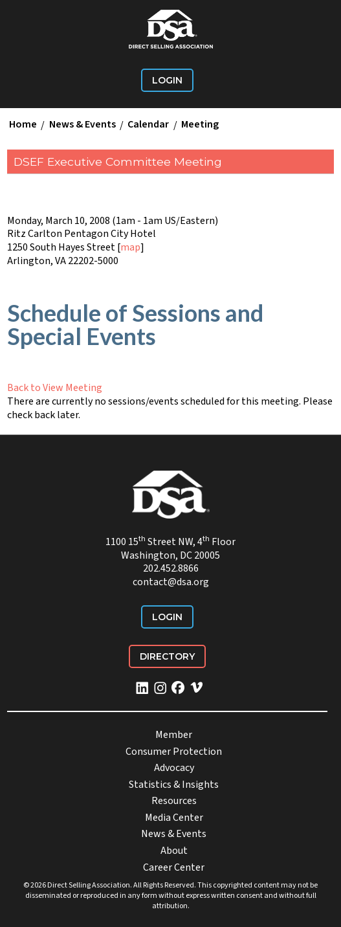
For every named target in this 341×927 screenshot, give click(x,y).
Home (23, 125)
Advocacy (174, 768)
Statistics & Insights (174, 784)
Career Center (173, 867)
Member (173, 735)
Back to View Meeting (54, 388)
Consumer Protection (174, 751)
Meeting (200, 125)
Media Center (174, 817)
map (130, 247)
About (174, 850)
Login (167, 80)
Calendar (148, 125)
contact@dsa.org (171, 582)
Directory (167, 656)
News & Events (82, 125)
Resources (174, 801)
